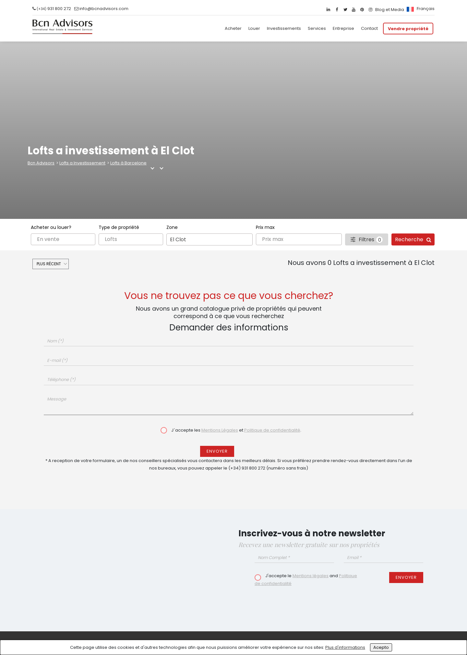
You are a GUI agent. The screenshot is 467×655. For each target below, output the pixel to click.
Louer (254, 28)
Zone (172, 227)
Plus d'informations (345, 647)
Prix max (265, 227)
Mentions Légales (219, 430)
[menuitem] (420, 8)
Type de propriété (119, 227)
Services (317, 28)
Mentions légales (311, 576)
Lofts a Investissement (82, 163)
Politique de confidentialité (272, 430)
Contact (369, 28)
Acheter (233, 28)
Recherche (413, 239)
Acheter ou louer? (51, 227)
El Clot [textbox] (178, 239)
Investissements (284, 28)
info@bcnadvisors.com (103, 9)
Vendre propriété (408, 28)
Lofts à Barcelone (128, 163)
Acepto (381, 647)
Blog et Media (389, 9)
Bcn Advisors (41, 163)
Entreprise (343, 28)
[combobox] (209, 239)
